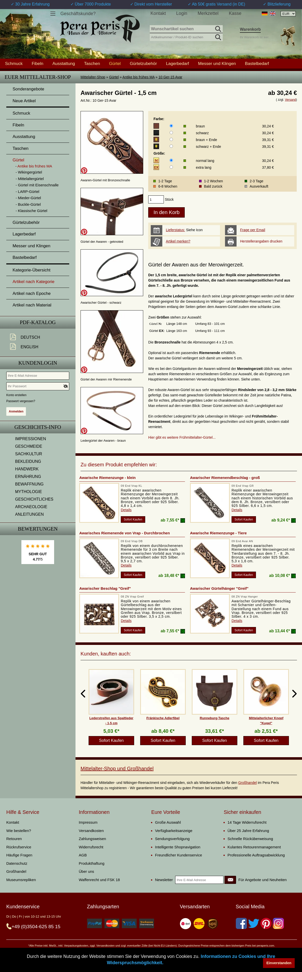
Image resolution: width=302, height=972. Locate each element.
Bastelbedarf (257, 63)
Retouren (14, 839)
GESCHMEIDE (28, 446)
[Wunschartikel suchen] (186, 29)
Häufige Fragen (19, 855)
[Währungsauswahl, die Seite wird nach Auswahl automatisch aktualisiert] (288, 13)
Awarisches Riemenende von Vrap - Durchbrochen (124, 533)
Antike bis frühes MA (139, 77)
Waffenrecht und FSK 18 (99, 880)
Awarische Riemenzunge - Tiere (218, 533)
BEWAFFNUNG (29, 484)
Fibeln (37, 63)
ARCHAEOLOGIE (31, 507)
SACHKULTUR (28, 454)
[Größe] (171, 160)
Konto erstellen (16, 395)
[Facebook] (241, 923)
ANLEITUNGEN (29, 514)
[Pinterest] (266, 923)
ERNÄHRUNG (28, 476)
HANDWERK (27, 469)
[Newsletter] (230, 880)
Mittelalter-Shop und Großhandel (117, 768)
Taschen (92, 63)
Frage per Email (252, 230)
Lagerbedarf (177, 63)
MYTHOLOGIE (28, 492)
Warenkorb (250, 29)
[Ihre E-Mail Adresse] (37, 376)
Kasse (235, 13)
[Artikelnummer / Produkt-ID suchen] (186, 36)
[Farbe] (171, 125)
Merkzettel (208, 13)
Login (181, 13)
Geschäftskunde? (78, 13)
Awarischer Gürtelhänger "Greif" (219, 588)
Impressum (88, 822)
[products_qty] (156, 199)
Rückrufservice (18, 847)
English (29, 347)
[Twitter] (253, 923)
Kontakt (158, 13)
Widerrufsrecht (91, 847)
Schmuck (14, 63)
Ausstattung (63, 63)
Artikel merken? (178, 241)
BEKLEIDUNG (28, 461)
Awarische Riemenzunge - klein (107, 477)
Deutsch (30, 337)
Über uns (86, 871)
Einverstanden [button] (279, 963)
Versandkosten (91, 830)
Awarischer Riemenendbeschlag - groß (225, 477)
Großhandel (247, 783)
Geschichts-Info (37, 427)
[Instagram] (278, 923)
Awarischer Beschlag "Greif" (105, 588)
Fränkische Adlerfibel (163, 718)
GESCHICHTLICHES (34, 499)
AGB (83, 855)
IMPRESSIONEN (30, 439)
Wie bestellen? (18, 830)
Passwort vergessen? (20, 401)
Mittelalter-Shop (93, 77)
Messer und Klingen (217, 63)
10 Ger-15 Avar (170, 77)
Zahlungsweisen (92, 839)
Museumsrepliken (21, 880)
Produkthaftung (91, 863)
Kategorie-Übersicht (31, 270)
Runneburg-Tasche (215, 718)
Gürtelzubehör (143, 63)
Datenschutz (16, 863)
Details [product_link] (126, 510)
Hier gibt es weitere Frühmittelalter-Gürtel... (182, 437)
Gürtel (114, 77)
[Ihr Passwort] (37, 386)
